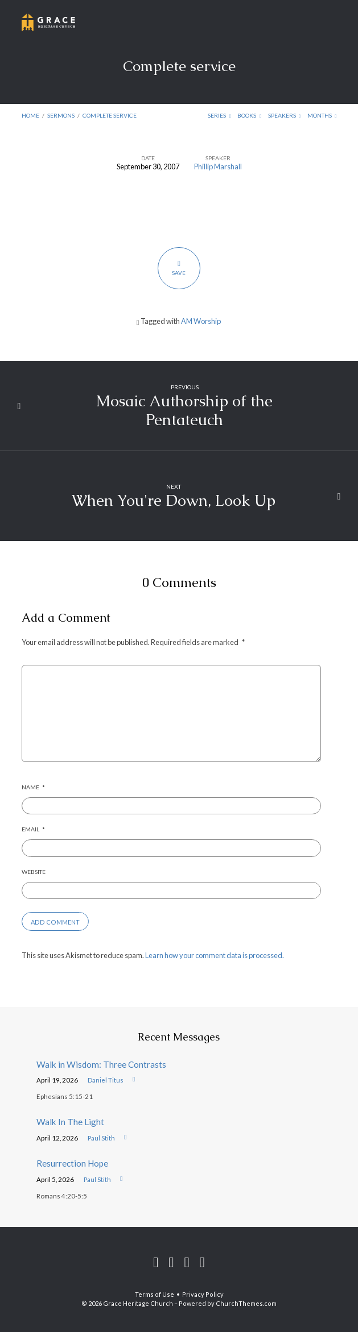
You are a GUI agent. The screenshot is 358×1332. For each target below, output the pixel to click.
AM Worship (201, 321)
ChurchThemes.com (246, 1303)
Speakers (284, 115)
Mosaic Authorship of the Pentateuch (184, 410)
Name (33, 787)
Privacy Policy (203, 1294)
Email (33, 829)
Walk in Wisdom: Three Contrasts (101, 1064)
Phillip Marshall (218, 166)
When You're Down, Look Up (173, 500)
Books (249, 115)
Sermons (61, 115)
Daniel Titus (106, 1080)
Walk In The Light (70, 1122)
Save (179, 267)
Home (30, 115)
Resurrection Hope (72, 1163)
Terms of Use (154, 1294)
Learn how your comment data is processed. (214, 955)
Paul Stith (101, 1138)
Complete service (110, 115)
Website (34, 871)
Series (219, 115)
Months (322, 115)
